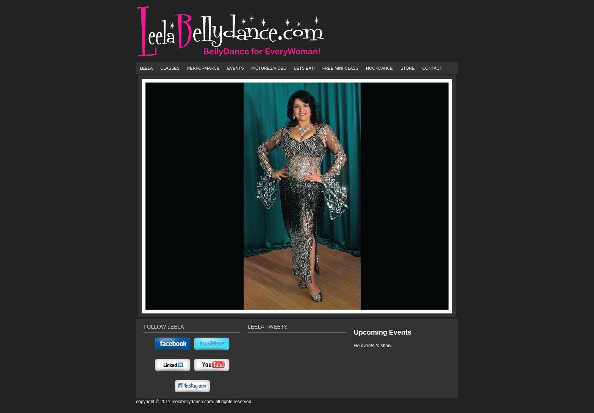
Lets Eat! (304, 68)
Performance (203, 68)
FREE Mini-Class (340, 68)
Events (235, 68)
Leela (146, 68)
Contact (432, 68)
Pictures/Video (269, 68)
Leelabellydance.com (192, 401)
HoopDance (379, 68)
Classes (170, 68)
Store (407, 68)
